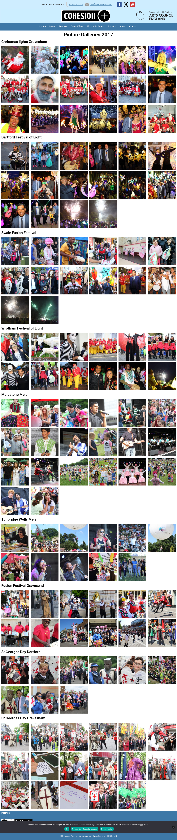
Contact (133, 26)
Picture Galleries (95, 26)
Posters (111, 26)
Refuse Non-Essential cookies (84, 829)
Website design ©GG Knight (105, 836)
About (122, 26)
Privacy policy (107, 829)
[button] (15, 60)
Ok (67, 829)
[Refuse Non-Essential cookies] (173, 827)
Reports (63, 26)
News (52, 26)
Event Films (77, 26)
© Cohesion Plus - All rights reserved (75, 836)
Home (42, 26)
